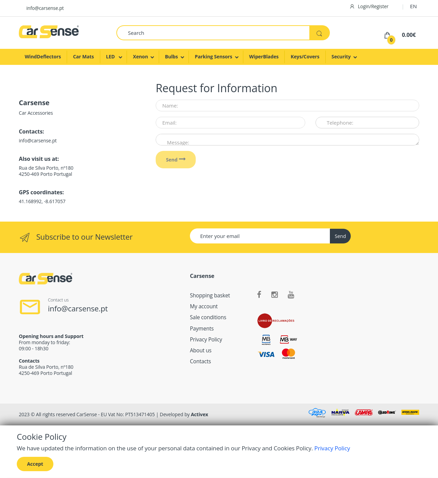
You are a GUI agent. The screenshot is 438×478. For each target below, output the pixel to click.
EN (413, 6)
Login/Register (369, 6)
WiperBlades (264, 56)
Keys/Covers (305, 56)
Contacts (200, 361)
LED (111, 56)
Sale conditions (208, 317)
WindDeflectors (43, 56)
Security (341, 56)
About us (200, 350)
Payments (202, 328)
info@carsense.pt (45, 8)
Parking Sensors (213, 56)
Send (176, 159)
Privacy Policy (206, 339)
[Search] (213, 32)
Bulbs (171, 56)
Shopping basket (210, 295)
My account (204, 306)
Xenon (140, 56)
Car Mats (83, 56)
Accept (35, 464)
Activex (199, 414)
